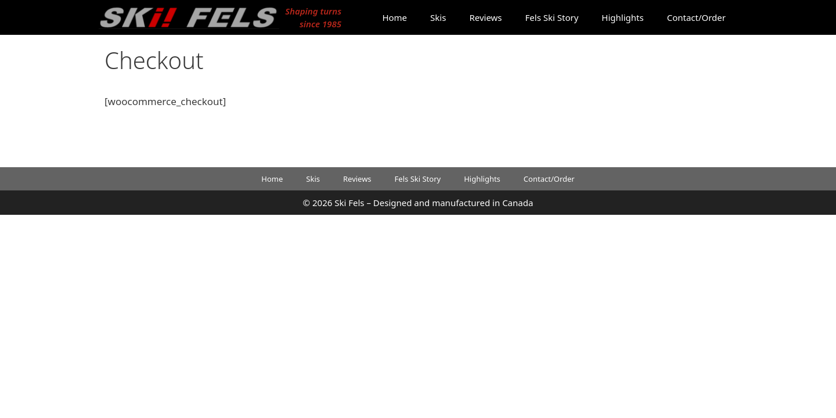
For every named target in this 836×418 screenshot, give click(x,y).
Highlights (622, 17)
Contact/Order (696, 17)
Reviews (485, 17)
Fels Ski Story (552, 17)
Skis (438, 17)
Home (394, 17)
